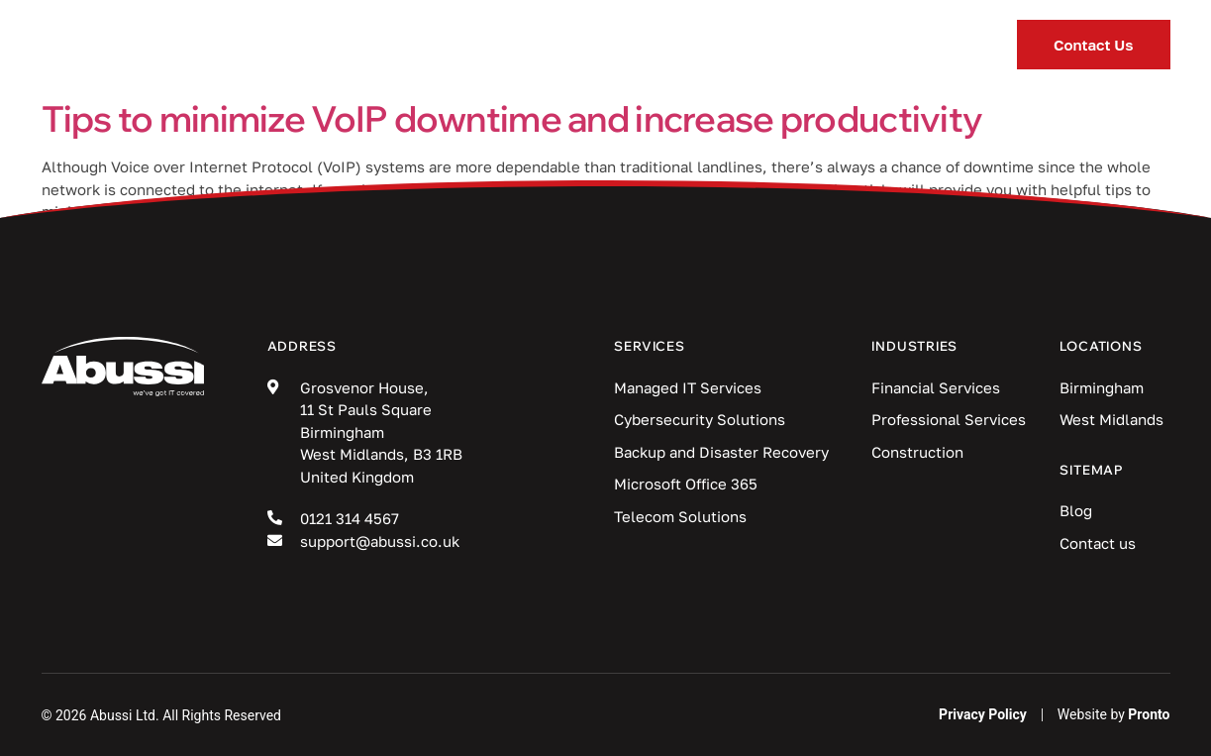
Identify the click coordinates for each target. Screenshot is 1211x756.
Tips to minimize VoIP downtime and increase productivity (512, 118)
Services (386, 45)
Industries (545, 45)
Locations (816, 45)
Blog (681, 45)
